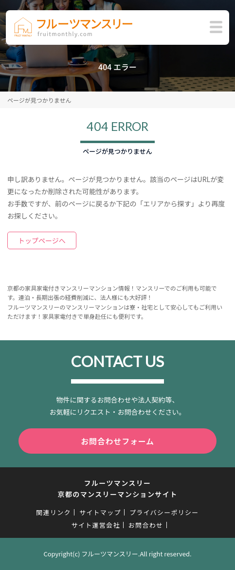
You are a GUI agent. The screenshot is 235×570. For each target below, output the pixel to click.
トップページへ (42, 240)
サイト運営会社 (96, 525)
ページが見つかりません (39, 100)
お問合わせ (145, 525)
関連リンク (53, 512)
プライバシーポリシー (164, 512)
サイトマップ (100, 512)
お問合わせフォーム (117, 441)
